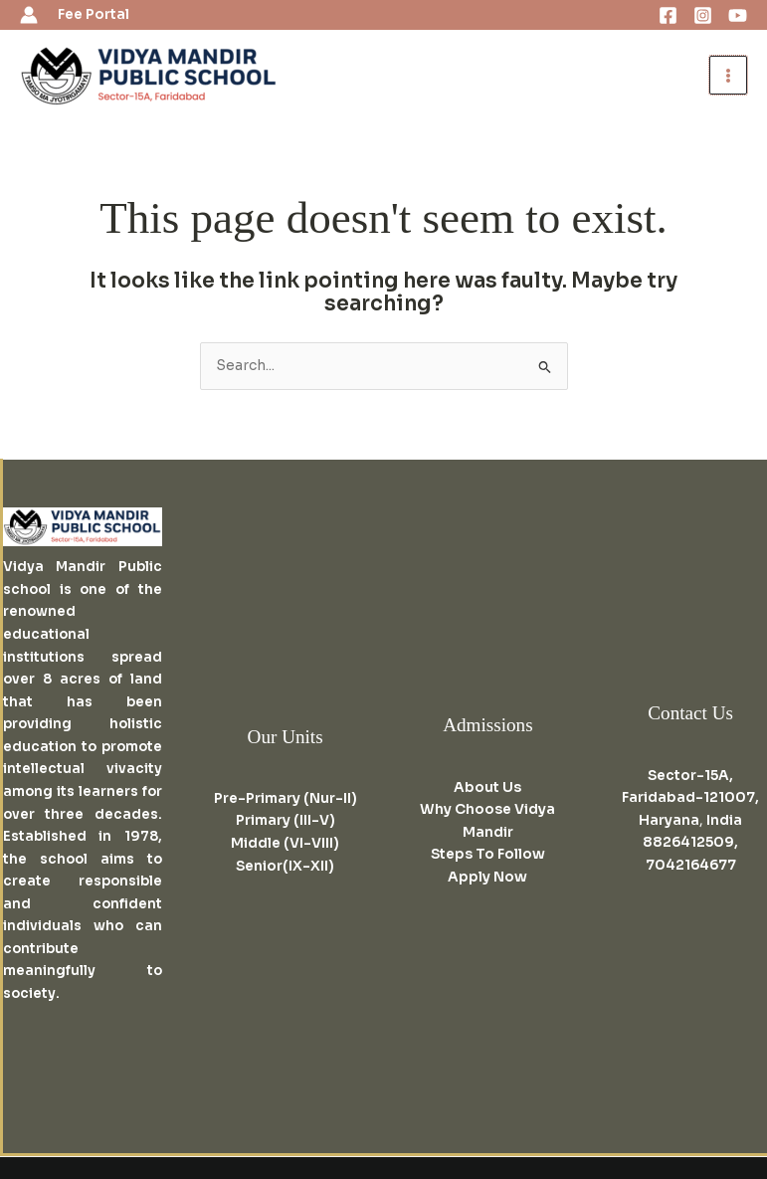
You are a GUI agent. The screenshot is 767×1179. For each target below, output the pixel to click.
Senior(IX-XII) (285, 866)
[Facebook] (668, 15)
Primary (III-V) (285, 820)
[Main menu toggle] (728, 75)
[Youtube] (737, 15)
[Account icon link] (29, 15)
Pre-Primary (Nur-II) (285, 798)
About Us (487, 787)
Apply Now (487, 877)
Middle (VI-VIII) (285, 843)
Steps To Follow (488, 854)
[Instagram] (702, 15)
